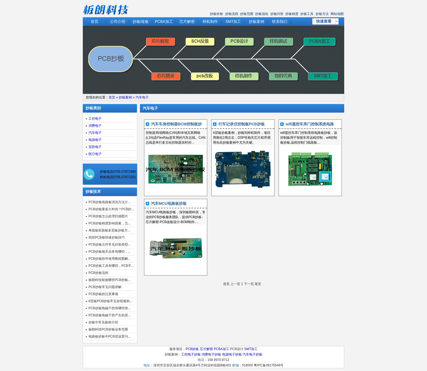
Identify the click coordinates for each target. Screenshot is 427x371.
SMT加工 (233, 21)
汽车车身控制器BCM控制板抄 (176, 124)
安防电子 (95, 147)
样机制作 (210, 21)
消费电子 (95, 126)
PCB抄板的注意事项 (103, 294)
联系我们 (279, 21)
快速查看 (323, 21)
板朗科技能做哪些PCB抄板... (110, 280)
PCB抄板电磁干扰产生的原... (110, 315)
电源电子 (95, 140)
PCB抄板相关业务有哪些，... (110, 251)
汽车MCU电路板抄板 (169, 203)
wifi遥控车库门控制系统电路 (310, 124)
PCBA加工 (164, 21)
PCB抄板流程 (98, 273)
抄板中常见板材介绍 (103, 322)
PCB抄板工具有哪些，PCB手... (111, 266)
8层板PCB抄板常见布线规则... (110, 301)
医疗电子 (95, 154)
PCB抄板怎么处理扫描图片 (108, 216)
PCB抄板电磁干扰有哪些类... (110, 308)
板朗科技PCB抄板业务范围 (108, 329)
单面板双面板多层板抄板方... (109, 230)
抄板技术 (93, 192)
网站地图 (337, 14)
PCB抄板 (192, 349)
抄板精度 (291, 14)
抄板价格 (216, 14)
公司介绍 (117, 21)
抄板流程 (231, 14)
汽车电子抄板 (252, 354)
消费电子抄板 (211, 354)
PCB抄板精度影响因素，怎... (110, 223)
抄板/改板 (141, 21)
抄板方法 (322, 14)
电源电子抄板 (232, 354)
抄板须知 (261, 14)
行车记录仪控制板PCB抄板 (241, 124)
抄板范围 (246, 14)
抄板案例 (256, 21)
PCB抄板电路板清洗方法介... (110, 202)
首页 (94, 21)
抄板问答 (276, 14)
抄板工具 (306, 14)
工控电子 (95, 118)
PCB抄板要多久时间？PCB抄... (111, 209)
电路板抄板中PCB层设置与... (110, 336)
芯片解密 (187, 21)
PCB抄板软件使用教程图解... (110, 259)
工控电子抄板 (191, 354)
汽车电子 (142, 97)
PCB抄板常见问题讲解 (105, 287)
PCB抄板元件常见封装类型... (110, 244)
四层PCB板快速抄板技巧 (107, 237)
